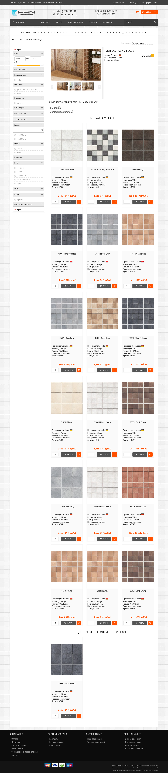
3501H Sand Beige (138, 253)
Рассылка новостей (134, 748)
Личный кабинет (133, 739)
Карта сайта (54, 745)
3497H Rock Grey (67, 506)
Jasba (20, 40)
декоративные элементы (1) (61, 111)
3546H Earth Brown (138, 591)
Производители (94, 739)
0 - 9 (34, 32)
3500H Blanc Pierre (102, 422)
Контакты (60, 2)
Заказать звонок (106, 13)
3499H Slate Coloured (67, 683)
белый (19, 172)
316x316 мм (21, 139)
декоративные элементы (27, 89)
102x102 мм (21, 135)
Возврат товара (56, 742)
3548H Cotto (66, 591)
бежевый (20, 168)
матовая (20, 103)
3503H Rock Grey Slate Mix (102, 169)
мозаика (20, 93)
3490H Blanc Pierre (67, 169)
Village (63, 180)
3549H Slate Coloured (138, 338)
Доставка (22, 2)
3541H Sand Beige (102, 338)
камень (19, 148)
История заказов (133, 742)
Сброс (17, 50)
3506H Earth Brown (138, 422)
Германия (20, 199)
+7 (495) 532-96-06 (64, 11)
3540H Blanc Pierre (102, 506)
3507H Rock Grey (67, 338)
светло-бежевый (23, 179)
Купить (68, 202)
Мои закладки (132, 745)
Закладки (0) (135, 2)
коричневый (21, 176)
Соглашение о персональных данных (24, 753)
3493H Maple (66, 422)
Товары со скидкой (96, 742)
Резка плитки (48, 2)
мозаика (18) (55, 107)
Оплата (13, 2)
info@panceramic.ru (64, 14)
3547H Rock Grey (102, 253)
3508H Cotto (102, 591)
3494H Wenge (138, 169)
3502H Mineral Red (138, 506)
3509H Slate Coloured (67, 253)
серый (19, 183)
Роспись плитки (34, 2)
